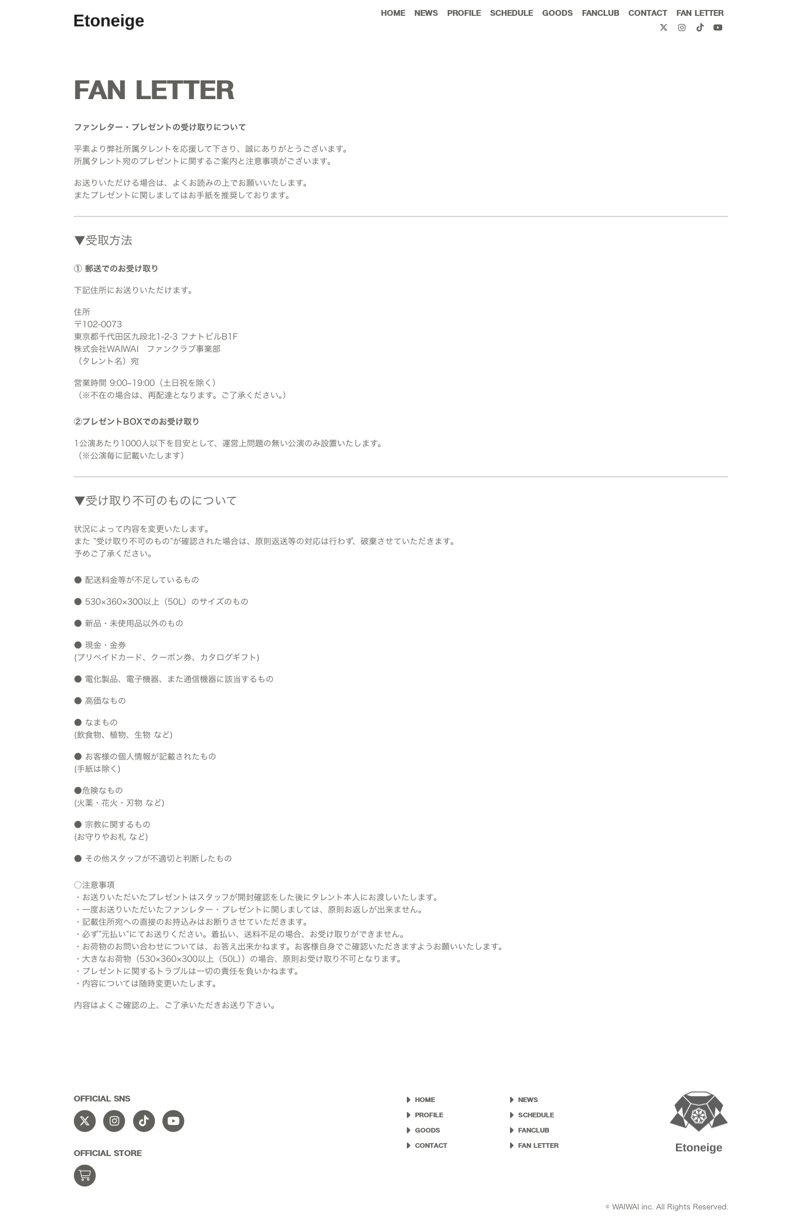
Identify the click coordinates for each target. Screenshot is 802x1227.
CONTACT (647, 13)
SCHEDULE (511, 13)
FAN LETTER (700, 13)
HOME (393, 13)
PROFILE (464, 13)
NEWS (426, 13)
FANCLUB (600, 13)
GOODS (557, 13)
